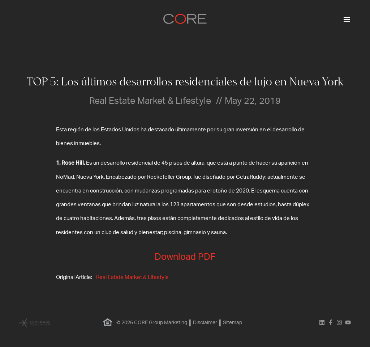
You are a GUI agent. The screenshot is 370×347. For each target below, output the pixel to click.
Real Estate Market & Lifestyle (132, 277)
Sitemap (232, 322)
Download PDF (185, 257)
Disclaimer (205, 322)
